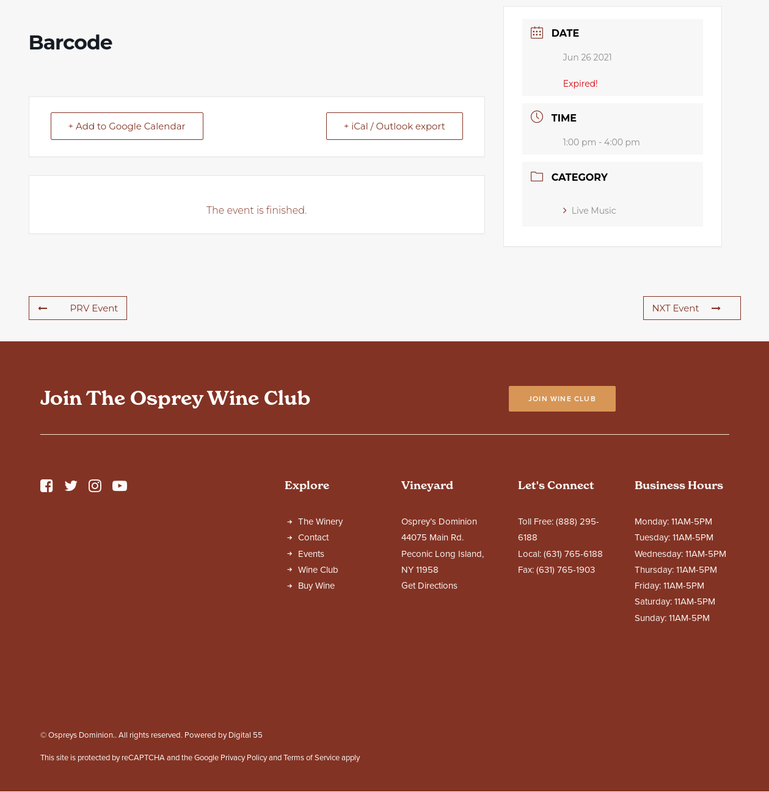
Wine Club (318, 677)
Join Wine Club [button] (562, 506)
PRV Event (78, 415)
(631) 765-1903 (565, 677)
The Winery (320, 628)
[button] (46, 596)
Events (311, 661)
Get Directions (429, 693)
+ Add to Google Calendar (127, 233)
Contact (313, 644)
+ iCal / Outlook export (394, 233)
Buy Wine (316, 693)
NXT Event (686, 415)
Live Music (589, 318)
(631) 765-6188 (573, 661)
